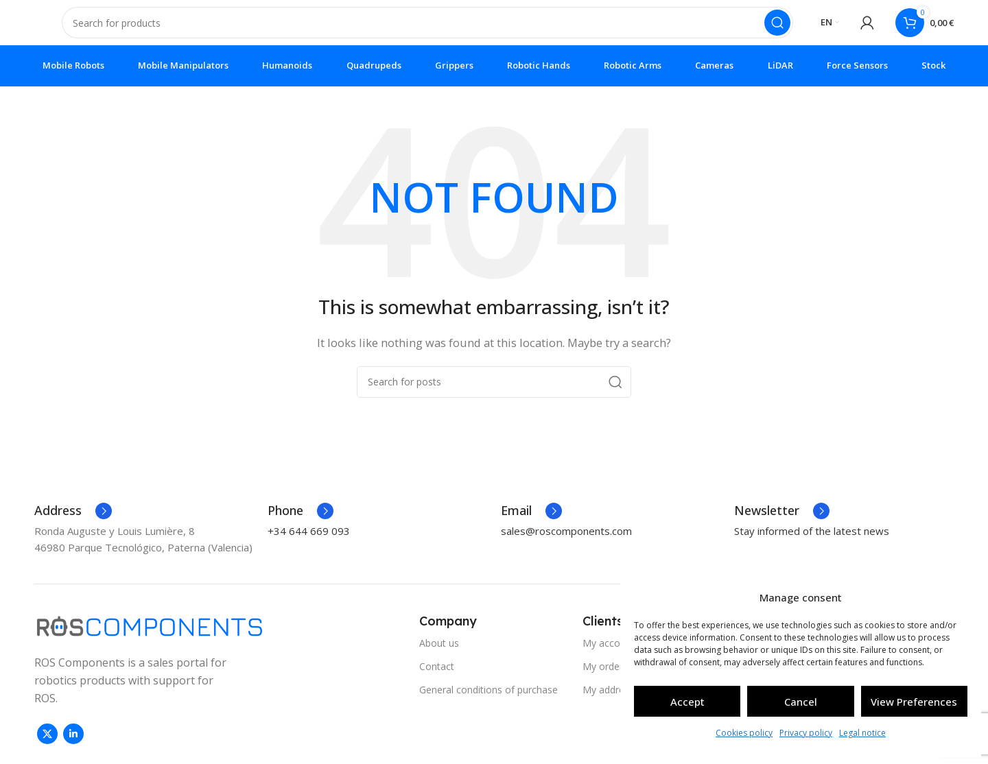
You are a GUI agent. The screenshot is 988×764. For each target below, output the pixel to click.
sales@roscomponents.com (566, 540)
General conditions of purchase (488, 699)
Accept (687, 701)
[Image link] (149, 634)
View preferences (914, 701)
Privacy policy (805, 733)
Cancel (800, 701)
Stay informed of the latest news (811, 540)
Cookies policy (744, 733)
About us (439, 652)
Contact (436, 675)
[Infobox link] (73, 520)
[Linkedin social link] (73, 743)
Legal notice (862, 733)
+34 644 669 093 (309, 540)
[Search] (427, 27)
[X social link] (47, 743)
